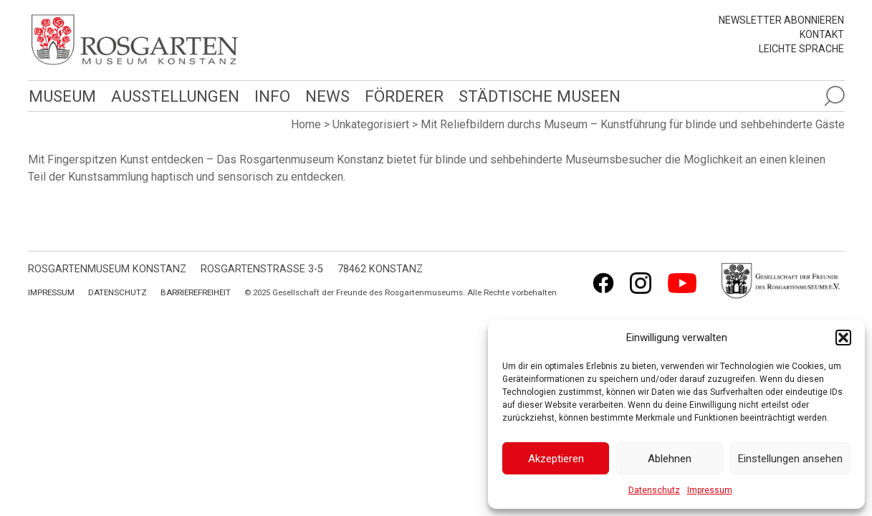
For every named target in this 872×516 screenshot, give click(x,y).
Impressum (709, 490)
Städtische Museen (534, 96)
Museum (62, 96)
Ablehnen (669, 458)
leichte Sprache (801, 48)
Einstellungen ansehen (790, 458)
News (324, 96)
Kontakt (822, 34)
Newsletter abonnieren (781, 20)
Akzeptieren (556, 458)
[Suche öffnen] (834, 96)
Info (269, 96)
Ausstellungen (173, 96)
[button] (843, 337)
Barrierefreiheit (195, 292)
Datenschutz (654, 490)
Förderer (400, 96)
